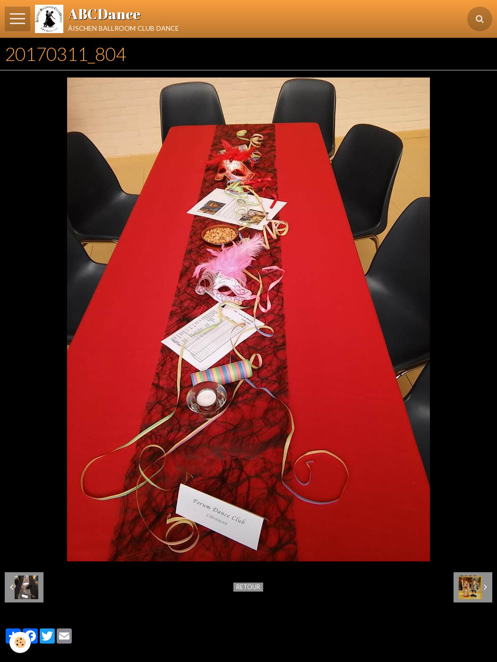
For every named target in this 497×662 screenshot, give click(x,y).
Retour (248, 587)
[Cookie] (20, 642)
